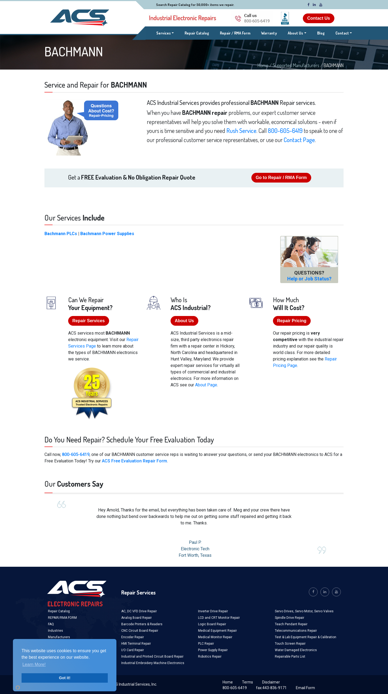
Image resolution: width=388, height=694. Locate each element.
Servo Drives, (285, 611)
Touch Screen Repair (290, 643)
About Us (295, 33)
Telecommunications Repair (296, 631)
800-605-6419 (285, 130)
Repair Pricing (291, 320)
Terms (247, 682)
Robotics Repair (209, 656)
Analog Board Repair (136, 618)
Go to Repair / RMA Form (281, 177)
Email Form (305, 688)
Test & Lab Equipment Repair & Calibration (305, 637)
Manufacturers (59, 637)
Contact (342, 33)
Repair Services (88, 320)
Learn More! (34, 664)
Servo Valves (324, 611)
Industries (55, 631)
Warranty (269, 33)
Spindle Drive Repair (289, 618)
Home (263, 65)
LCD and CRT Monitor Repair (219, 618)
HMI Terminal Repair (136, 643)
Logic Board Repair (212, 624)
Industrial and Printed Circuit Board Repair (152, 656)
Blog (321, 33)
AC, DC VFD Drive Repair (139, 611)
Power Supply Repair (213, 650)
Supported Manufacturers (296, 65)
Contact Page (299, 139)
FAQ (51, 624)
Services (165, 32)
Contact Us (318, 18)
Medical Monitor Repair (215, 637)
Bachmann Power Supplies (107, 233)
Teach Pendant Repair (291, 624)
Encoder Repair (132, 637)
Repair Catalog (197, 33)
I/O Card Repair (132, 650)
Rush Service (241, 130)
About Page (206, 384)
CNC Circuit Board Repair (139, 631)
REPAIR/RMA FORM (62, 618)
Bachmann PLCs (60, 233)
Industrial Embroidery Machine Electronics (152, 663)
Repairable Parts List (290, 656)
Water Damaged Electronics (296, 650)
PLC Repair (206, 643)
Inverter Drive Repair (213, 611)
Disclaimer (271, 682)
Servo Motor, (304, 611)
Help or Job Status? (309, 278)
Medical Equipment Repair (217, 631)
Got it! (64, 678)
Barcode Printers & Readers (141, 624)
